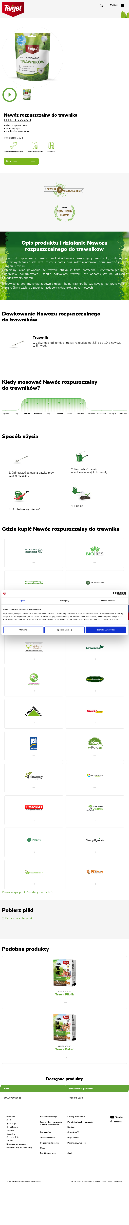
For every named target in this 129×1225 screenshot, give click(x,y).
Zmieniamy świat (47, 1138)
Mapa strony (72, 1138)
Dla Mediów (45, 1132)
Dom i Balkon (12, 1127)
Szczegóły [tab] (64, 601)
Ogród (9, 1120)
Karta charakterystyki (17, 918)
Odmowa (23, 630)
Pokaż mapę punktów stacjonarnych (27, 892)
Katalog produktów (76, 1117)
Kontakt (70, 1127)
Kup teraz (20, 161)
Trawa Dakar (64, 1049)
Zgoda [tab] (22, 601)
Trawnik (9, 1141)
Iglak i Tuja (11, 1124)
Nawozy (10, 1130)
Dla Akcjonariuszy (48, 1153)
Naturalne (10, 1134)
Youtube (116, 1117)
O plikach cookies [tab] (107, 601)
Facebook (115, 1122)
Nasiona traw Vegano (16, 1144)
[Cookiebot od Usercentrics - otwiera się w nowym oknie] (111, 594)
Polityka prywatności (76, 1143)
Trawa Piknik (64, 994)
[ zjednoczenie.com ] (115, 1181)
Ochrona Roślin (13, 1137)
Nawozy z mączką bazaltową (19, 1147)
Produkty (10, 1117)
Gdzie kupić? (73, 1132)
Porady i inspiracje (48, 1117)
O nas (42, 1148)
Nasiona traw (65, 991)
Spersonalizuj (64, 630)
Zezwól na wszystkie (106, 630)
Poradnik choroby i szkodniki (80, 1122)
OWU (70, 1153)
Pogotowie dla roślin (49, 1143)
